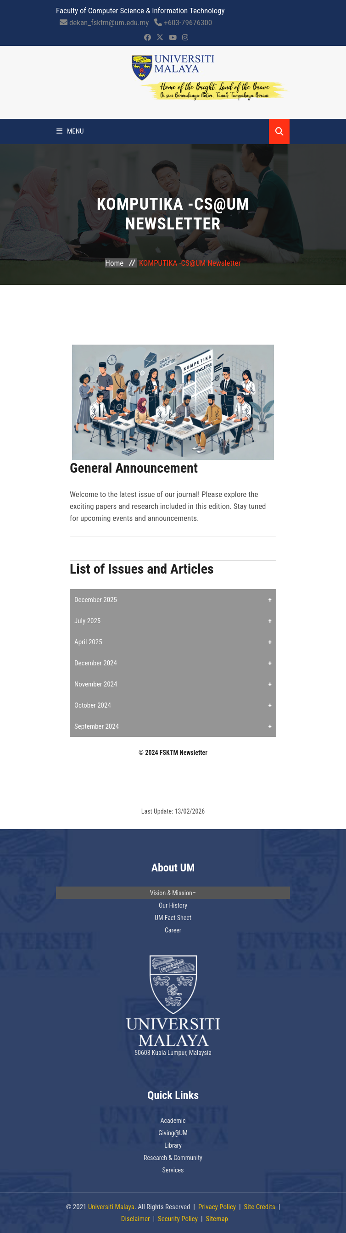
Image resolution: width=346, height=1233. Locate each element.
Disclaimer (135, 1219)
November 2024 (95, 684)
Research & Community (173, 1157)
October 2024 (92, 705)
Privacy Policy (217, 1207)
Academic (173, 1120)
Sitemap (217, 1219)
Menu (70, 131)
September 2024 (96, 726)
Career (173, 930)
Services (173, 1170)
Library (173, 1145)
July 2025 (87, 621)
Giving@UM (173, 1133)
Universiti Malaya (111, 1207)
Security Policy (178, 1219)
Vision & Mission (171, 893)
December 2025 (95, 600)
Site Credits (259, 1207)
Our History (173, 905)
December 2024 (95, 663)
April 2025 (88, 642)
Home (114, 263)
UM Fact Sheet (173, 917)
